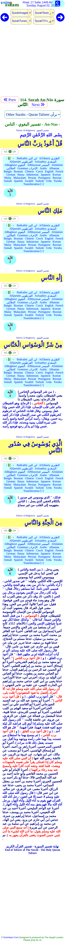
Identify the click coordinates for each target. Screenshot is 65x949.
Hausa (20, 174)
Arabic (43, 168)
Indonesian (32, 174)
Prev (10, 99)
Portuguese (44, 177)
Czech (39, 171)
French (59, 171)
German (10, 174)
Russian (57, 177)
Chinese (29, 171)
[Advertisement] (32, 63)
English (49, 171)
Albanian (54, 168)
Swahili (29, 180)
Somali (8, 180)
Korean (57, 174)
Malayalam (20, 177)
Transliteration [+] (33, 184)
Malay (7, 177)
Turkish (39, 180)
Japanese (45, 174)
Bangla (8, 171)
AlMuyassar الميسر (38, 164)
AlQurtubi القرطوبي (21, 161)
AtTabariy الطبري (49, 158)
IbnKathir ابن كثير (27, 158)
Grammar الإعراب (27, 168)
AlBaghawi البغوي (14, 164)
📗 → (11, 158)
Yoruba (58, 180)
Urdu (49, 180)
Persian (32, 177)
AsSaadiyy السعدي (45, 161)
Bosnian (18, 171)
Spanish (18, 180)
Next (37, 104)
